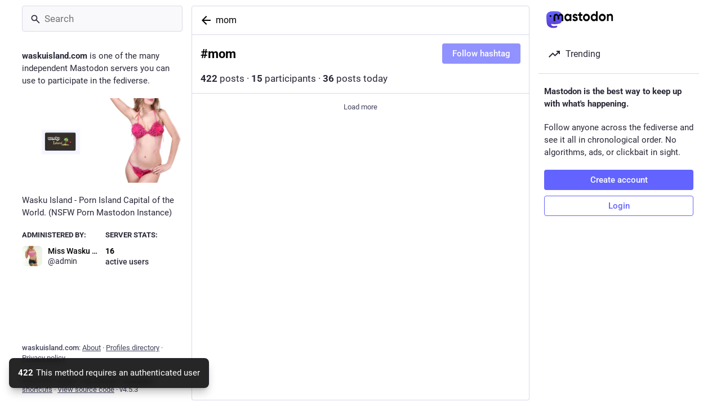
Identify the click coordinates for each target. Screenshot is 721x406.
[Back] (204, 20)
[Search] (102, 19)
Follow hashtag (481, 53)
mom (226, 20)
